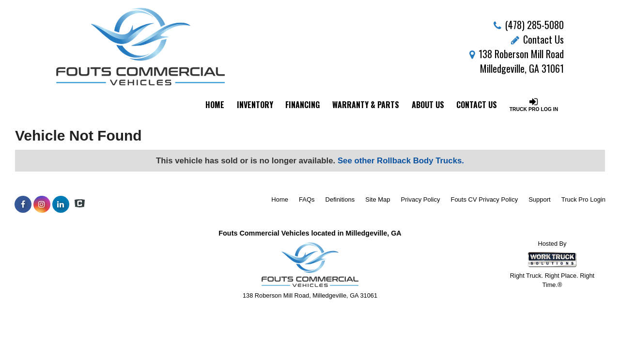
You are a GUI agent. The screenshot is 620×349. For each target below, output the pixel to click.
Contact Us (537, 39)
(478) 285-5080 (534, 24)
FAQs (307, 199)
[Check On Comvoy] (79, 204)
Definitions (340, 199)
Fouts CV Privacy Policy (484, 199)
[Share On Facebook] (23, 204)
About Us (428, 105)
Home (214, 105)
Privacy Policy (420, 199)
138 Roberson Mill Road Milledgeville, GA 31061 (516, 61)
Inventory (255, 105)
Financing (302, 105)
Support (539, 199)
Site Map (377, 199)
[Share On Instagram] (41, 204)
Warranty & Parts (365, 105)
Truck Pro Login (583, 199)
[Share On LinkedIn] (60, 204)
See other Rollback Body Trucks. (401, 160)
